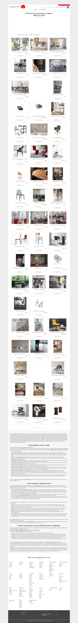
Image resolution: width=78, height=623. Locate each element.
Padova (20, 602)
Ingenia (64, 205)
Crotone (30, 564)
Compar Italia (63, 334)
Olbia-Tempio (21, 596)
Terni (60, 590)
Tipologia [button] (37, 34)
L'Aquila (10, 564)
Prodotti (35, 9)
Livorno (40, 592)
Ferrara (50, 564)
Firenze (40, 590)
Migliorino (64, 139)
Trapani (30, 597)
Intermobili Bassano (44, 117)
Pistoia (40, 596)
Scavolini (45, 398)
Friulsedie (45, 334)
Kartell (27, 117)
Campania (41, 562)
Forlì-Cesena (51, 565)
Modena (50, 566)
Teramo (10, 566)
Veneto (20, 600)
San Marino (31, 603)
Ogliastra (20, 593)
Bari (10, 589)
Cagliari (20, 589)
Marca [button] (22, 34)
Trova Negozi (42, 9)
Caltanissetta (31, 590)
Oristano (20, 594)
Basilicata (21, 562)
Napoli (40, 566)
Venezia (20, 605)
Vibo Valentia (31, 567)
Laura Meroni (26, 161)
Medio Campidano (22, 591)
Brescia (30, 576)
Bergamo (30, 575)
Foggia (10, 592)
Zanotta (27, 269)
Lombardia (31, 573)
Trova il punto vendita (39, 558)
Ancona (40, 575)
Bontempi (26, 334)
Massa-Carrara (42, 594)
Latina (10, 576)
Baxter (46, 269)
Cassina (27, 291)
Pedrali (27, 226)
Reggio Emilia (51, 569)
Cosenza (30, 565)
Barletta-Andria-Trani (13, 590)
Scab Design (45, 139)
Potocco (27, 355)
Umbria (60, 587)
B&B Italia (64, 291)
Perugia (60, 589)
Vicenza (20, 607)
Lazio (10, 573)
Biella (60, 577)
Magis (65, 226)
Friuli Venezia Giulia (63, 562)
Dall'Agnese (64, 398)
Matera (20, 563)
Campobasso (51, 575)
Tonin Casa (64, 355)
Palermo (30, 594)
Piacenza (51, 568)
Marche (40, 573)
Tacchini (45, 226)
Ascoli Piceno (41, 576)
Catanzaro (31, 563)
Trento (50, 590)
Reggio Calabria (32, 566)
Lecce (10, 593)
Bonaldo (45, 160)
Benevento (41, 564)
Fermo (40, 577)
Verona (20, 606)
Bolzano (50, 589)
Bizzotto (64, 269)
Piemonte (61, 573)
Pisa (40, 595)
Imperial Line (64, 160)
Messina (30, 593)
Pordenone (61, 564)
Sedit (65, 96)
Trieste (60, 565)
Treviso (20, 604)
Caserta (40, 565)
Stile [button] (34, 34)
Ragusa (30, 595)
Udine (60, 566)
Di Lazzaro (26, 398)
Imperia (20, 576)
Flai (27, 139)
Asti (60, 575)
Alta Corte (26, 312)
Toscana (41, 587)
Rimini (50, 571)
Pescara (10, 565)
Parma (50, 567)
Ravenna (50, 570)
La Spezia (21, 577)
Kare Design (64, 53)
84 (42, 427)
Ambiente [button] (26, 34)
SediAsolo (26, 248)
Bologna (50, 563)
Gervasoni (64, 248)
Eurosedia (26, 204)
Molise (50, 573)
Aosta (10, 601)
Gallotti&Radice (44, 204)
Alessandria (61, 576)
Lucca (40, 593)
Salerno (40, 567)
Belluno (20, 601)
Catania (30, 591)
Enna (30, 592)
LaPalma (64, 74)
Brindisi (10, 591)
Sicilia (30, 587)
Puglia (10, 587)
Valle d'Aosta (12, 600)
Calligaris (26, 53)
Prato (40, 597)
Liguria (20, 573)
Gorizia (60, 563)
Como (30, 577)
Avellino (40, 563)
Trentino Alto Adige (53, 587)
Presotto (27, 74)
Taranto (10, 594)
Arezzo (40, 589)
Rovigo (20, 603)
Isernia (50, 576)
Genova (20, 575)
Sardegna (21, 587)
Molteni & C (45, 291)
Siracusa (30, 596)
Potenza (20, 564)
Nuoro (20, 592)
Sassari (20, 595)
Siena (40, 598)
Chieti (10, 563)
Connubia (64, 117)
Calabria (31, 562)
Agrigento (31, 589)
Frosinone (11, 575)
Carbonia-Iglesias (22, 590)
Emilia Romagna (52, 562)
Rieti (10, 577)
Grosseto (40, 591)
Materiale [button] (30, 34)
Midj (46, 248)
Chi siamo (23, 614)
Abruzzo (11, 562)
